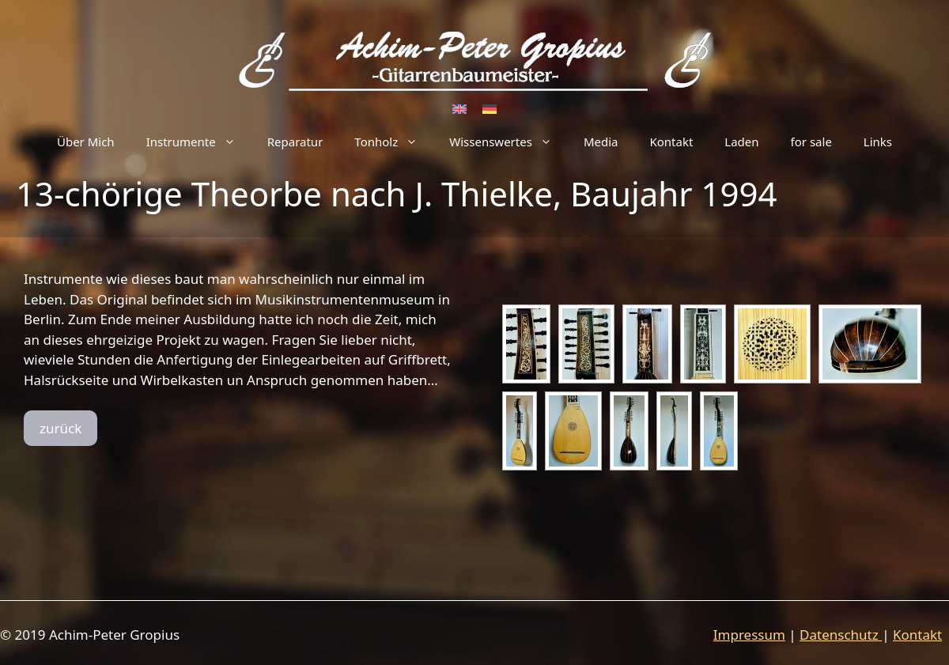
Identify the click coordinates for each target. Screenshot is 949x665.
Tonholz (393, 141)
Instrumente (198, 141)
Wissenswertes (508, 141)
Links (878, 141)
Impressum (749, 634)
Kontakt (671, 141)
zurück (60, 428)
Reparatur (295, 141)
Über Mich (86, 141)
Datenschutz (841, 634)
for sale (811, 141)
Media (601, 141)
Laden (741, 141)
